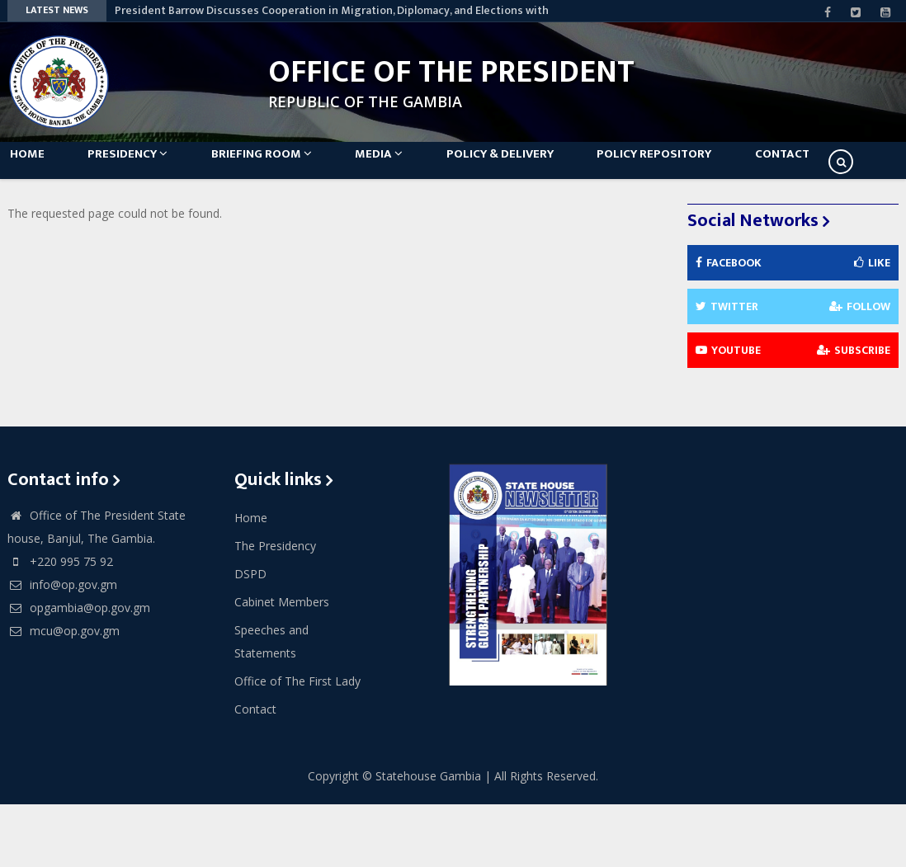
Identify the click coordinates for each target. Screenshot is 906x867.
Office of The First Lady (297, 744)
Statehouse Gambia (428, 838)
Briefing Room (292, 166)
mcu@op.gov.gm (63, 693)
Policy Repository (715, 166)
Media (420, 166)
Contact (47, 216)
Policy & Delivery (551, 166)
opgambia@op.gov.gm (78, 670)
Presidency (148, 166)
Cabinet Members (281, 664)
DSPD (250, 636)
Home (37, 166)
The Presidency (275, 608)
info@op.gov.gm (62, 647)
